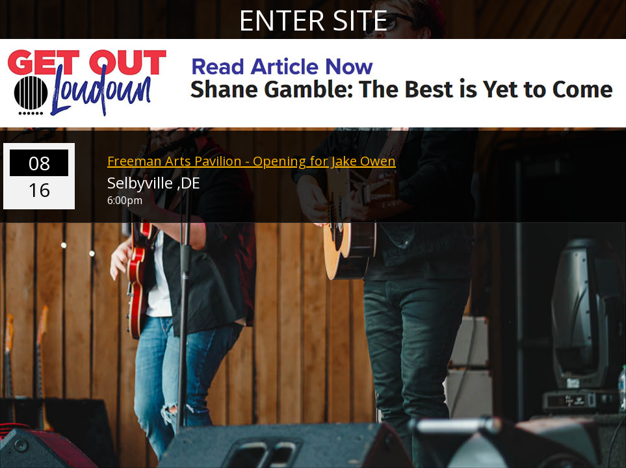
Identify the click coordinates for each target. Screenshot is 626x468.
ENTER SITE (313, 19)
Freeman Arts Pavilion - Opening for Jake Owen (251, 161)
